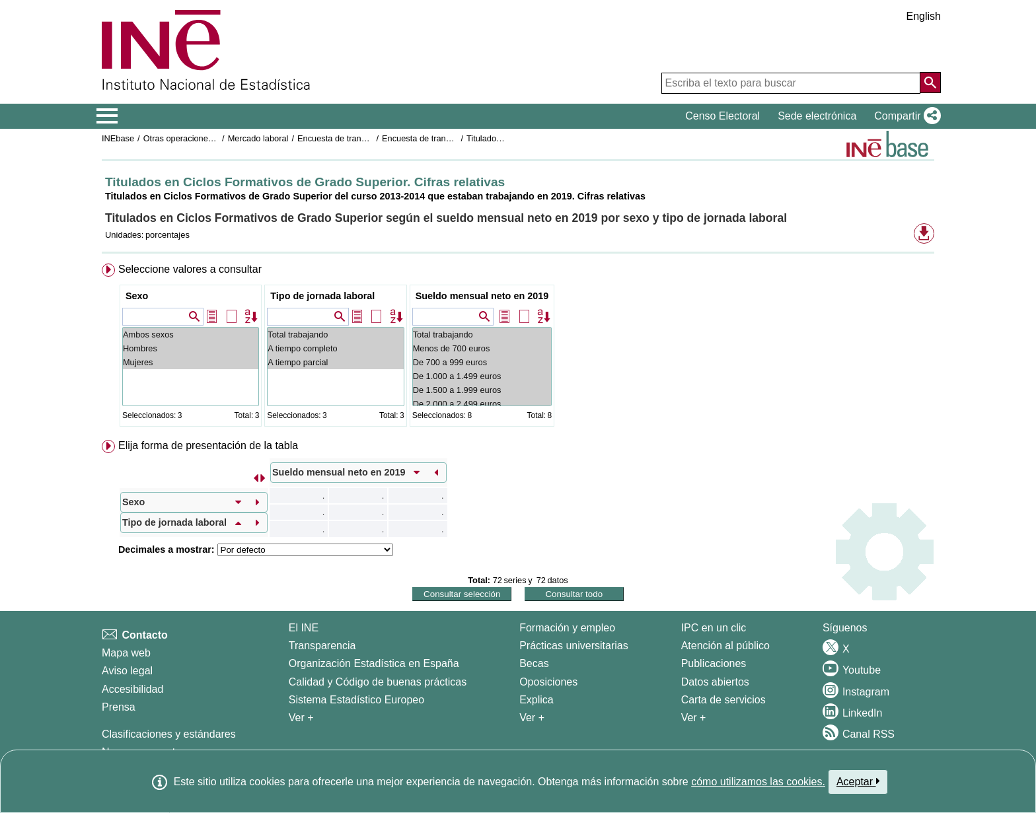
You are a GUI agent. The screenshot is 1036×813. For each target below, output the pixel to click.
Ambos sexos (190, 334)
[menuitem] (518, 347)
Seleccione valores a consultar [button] (190, 269)
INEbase (118, 138)
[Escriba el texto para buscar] (790, 83)
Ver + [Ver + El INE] (301, 717)
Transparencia (322, 645)
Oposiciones (548, 682)
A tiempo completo (335, 348)
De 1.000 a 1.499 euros (482, 376)
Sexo (137, 296)
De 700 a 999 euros (482, 362)
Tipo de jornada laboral (322, 296)
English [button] (923, 16)
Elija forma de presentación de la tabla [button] (208, 445)
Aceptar (857, 781)
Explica (536, 699)
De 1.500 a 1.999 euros (482, 390)
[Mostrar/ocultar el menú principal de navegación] (107, 116)
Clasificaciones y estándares (169, 734)
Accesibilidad (132, 689)
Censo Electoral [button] (722, 116)
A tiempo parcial (335, 362)
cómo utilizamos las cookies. (758, 781)
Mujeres (190, 362)
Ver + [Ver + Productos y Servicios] (693, 717)
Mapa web (126, 652)
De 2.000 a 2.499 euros (482, 404)
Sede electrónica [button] (817, 116)
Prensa (118, 707)
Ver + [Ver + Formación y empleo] (531, 717)
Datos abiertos (715, 682)
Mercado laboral (258, 138)
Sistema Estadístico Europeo (356, 699)
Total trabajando (335, 334)
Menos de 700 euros (482, 348)
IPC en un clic (714, 627)
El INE (303, 627)
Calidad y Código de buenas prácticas (378, 682)
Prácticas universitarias (573, 645)
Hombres (190, 348)
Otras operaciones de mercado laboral (215, 138)
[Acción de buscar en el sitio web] (930, 82)
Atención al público (725, 645)
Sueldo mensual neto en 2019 (482, 296)
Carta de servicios (723, 699)
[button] (905, 116)
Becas (533, 663)
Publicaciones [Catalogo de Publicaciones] (714, 663)
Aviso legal (127, 670)
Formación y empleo (567, 627)
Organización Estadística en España (374, 663)
